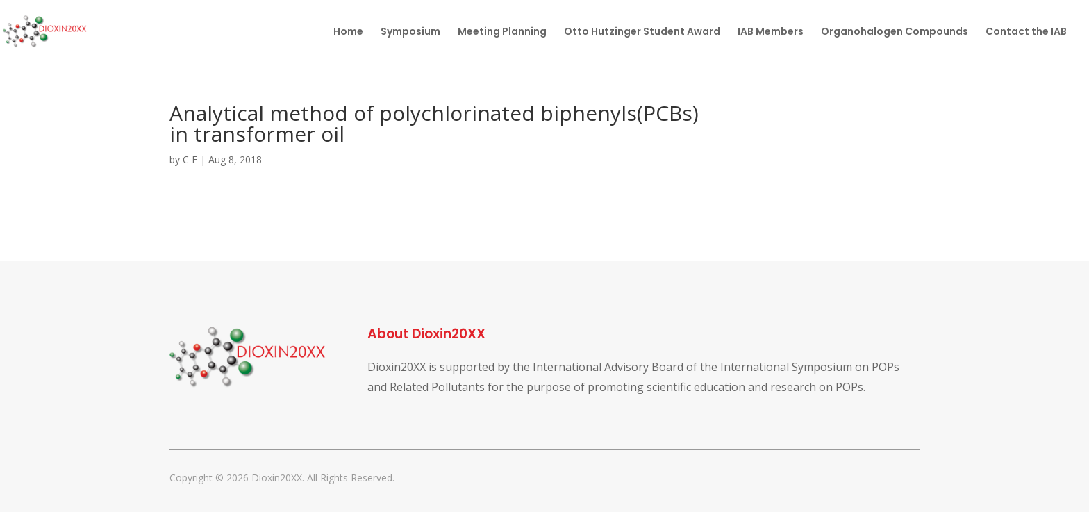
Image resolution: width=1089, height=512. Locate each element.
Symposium (410, 32)
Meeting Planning (502, 32)
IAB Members (771, 32)
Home (348, 32)
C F (190, 159)
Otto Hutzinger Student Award (642, 32)
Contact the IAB (1026, 32)
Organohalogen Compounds (894, 32)
